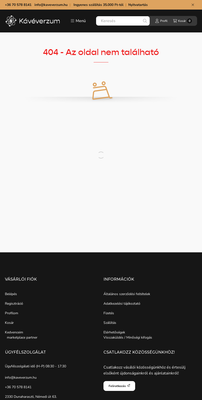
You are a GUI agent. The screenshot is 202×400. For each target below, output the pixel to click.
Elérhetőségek (114, 332)
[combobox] (123, 21)
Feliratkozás (119, 386)
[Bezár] (192, 4)
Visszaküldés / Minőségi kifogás (127, 337)
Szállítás (109, 322)
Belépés (11, 294)
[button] (78, 21)
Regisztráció (14, 303)
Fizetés (108, 313)
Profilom (11, 313)
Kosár (9, 322)
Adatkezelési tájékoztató (121, 303)
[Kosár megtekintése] (182, 21)
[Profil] (161, 21)
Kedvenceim (14, 332)
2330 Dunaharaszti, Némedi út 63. (31, 396)
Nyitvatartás (138, 4)
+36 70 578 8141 (18, 387)
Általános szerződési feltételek (126, 294)
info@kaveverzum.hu (51, 4)
